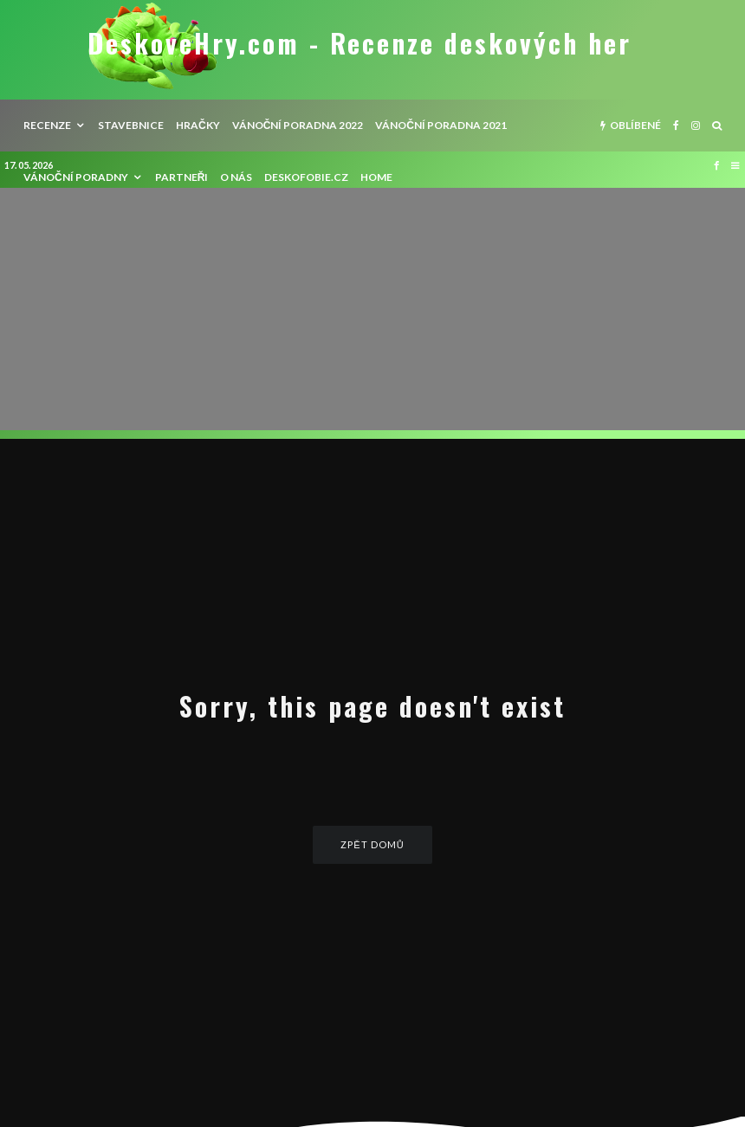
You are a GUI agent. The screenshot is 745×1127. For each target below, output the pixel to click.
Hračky (198, 125)
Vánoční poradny (75, 177)
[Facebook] (676, 125)
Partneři (182, 177)
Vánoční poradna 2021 (441, 125)
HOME (376, 177)
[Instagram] (695, 125)
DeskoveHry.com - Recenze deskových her (359, 43)
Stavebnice (131, 125)
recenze (47, 125)
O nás (236, 177)
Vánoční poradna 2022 (298, 125)
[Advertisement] (372, 309)
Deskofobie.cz (306, 177)
